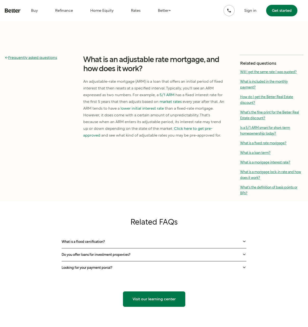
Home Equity (102, 10)
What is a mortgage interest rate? (265, 162)
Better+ (164, 10)
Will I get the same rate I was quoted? (268, 72)
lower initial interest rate (142, 108)
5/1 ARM (167, 95)
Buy (34, 10)
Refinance (64, 10)
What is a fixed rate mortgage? (263, 143)
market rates (171, 102)
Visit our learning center (154, 299)
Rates (136, 10)
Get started (282, 10)
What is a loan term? (255, 153)
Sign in (250, 10)
